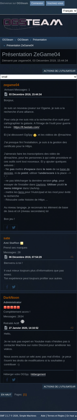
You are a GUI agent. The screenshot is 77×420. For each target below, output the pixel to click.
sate (6, 238)
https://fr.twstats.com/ (26, 127)
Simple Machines (27, 415)
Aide (43, 415)
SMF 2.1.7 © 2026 (9, 415)
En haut (6, 394)
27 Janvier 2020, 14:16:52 (23, 327)
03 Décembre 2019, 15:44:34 (25, 94)
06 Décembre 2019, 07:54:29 (25, 257)
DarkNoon (11, 297)
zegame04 (11, 85)
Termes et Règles (55, 415)
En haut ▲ (72, 415)
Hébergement (38, 374)
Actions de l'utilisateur (59, 71)
